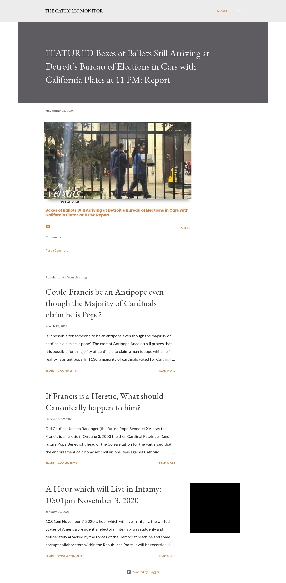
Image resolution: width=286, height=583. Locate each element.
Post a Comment (56, 250)
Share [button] (185, 228)
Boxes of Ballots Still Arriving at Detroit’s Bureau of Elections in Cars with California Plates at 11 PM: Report (117, 213)
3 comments (67, 370)
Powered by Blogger (143, 572)
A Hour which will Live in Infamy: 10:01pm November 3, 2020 (103, 494)
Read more (167, 370)
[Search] (222, 11)
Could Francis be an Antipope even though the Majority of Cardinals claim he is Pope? (104, 303)
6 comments (67, 463)
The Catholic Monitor (74, 11)
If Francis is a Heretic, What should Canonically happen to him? (104, 401)
